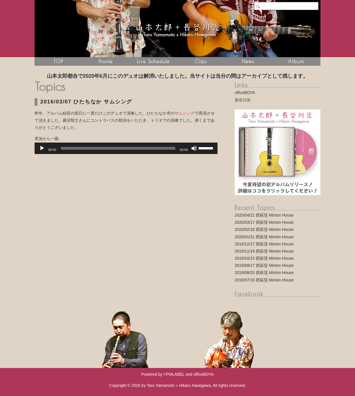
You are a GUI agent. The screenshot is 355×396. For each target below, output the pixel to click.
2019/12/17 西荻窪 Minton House (264, 244)
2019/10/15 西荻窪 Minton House (264, 258)
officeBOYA (245, 92)
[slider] (118, 148)
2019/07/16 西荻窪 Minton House (264, 280)
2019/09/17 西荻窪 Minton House (264, 265)
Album (296, 61)
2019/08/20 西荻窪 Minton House (264, 272)
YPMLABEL (173, 374)
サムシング (185, 113)
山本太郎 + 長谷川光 (177, 28)
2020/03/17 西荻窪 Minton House (264, 222)
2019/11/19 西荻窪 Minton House (264, 251)
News (248, 61)
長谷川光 (243, 100)
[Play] (42, 148)
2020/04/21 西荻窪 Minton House (264, 215)
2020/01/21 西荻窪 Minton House (264, 237)
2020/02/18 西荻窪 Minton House (264, 229)
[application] (126, 148)
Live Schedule (153, 61)
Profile (106, 61)
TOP (58, 61)
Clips (201, 61)
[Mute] (194, 148)
